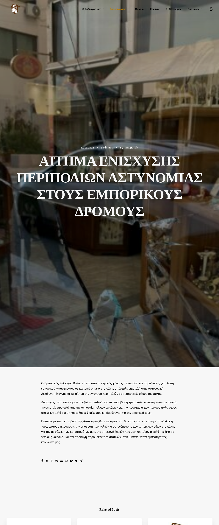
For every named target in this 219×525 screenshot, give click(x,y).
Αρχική (180, 425)
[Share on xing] (76, 209)
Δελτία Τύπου (124, 275)
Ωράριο (139, 9)
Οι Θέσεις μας (174, 9)
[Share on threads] (52, 209)
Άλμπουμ (182, 435)
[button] (39, 287)
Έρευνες (154, 9)
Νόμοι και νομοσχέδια (49, 282)
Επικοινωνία (184, 440)
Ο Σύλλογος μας (93, 9)
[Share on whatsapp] (66, 209)
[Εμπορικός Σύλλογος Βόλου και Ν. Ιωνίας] (12, 9)
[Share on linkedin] (61, 209)
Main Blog (109, 382)
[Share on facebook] (42, 209)
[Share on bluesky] (71, 209)
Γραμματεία (131, 21)
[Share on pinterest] (56, 209)
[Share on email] (81, 209)
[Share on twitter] (47, 209)
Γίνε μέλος (194, 9)
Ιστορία (180, 430)
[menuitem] (93, 9)
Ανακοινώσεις (119, 9)
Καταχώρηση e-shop (189, 446)
